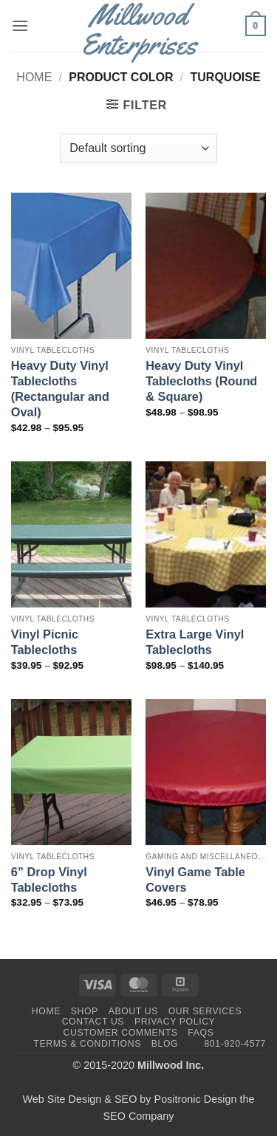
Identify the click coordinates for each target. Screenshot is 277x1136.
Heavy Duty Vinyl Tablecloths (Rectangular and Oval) (60, 389)
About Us (133, 1011)
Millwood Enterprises (138, 29)
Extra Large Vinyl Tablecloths (195, 641)
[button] (20, 25)
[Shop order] (138, 148)
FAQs (200, 1032)
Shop (84, 1011)
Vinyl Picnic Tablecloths (44, 641)
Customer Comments (121, 1032)
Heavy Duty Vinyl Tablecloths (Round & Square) (201, 381)
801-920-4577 (235, 1044)
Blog (164, 1044)
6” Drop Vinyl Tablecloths (49, 879)
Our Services (205, 1011)
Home (34, 77)
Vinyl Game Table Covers (195, 879)
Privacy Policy (174, 1021)
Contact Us (93, 1021)
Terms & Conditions (87, 1044)
